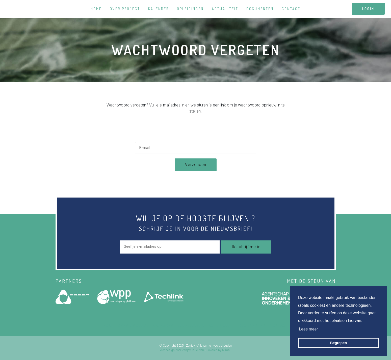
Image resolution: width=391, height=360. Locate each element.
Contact (291, 9)
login (368, 9)
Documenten (260, 9)
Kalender (158, 9)
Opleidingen (190, 9)
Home (96, 9)
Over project (125, 9)
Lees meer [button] (308, 329)
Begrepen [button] (338, 343)
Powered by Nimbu (218, 350)
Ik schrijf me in (246, 246)
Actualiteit (225, 9)
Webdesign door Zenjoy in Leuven (182, 350)
